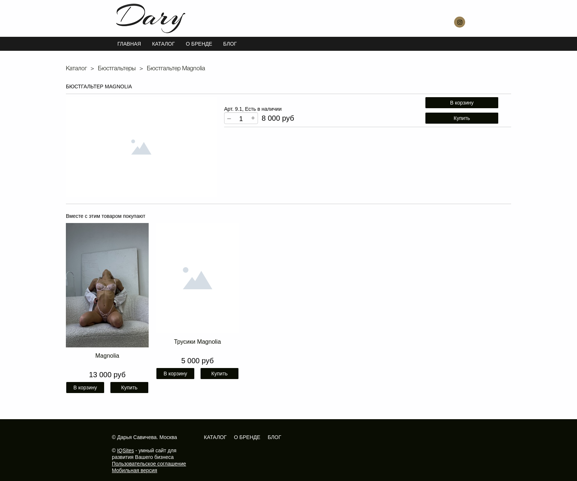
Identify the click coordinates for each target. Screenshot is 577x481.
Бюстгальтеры (117, 68)
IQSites (125, 450)
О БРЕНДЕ (199, 44)
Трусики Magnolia (197, 342)
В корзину (462, 103)
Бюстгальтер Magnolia (176, 68)
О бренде (247, 437)
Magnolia (107, 356)
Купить (462, 118)
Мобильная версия (134, 470)
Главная (129, 44)
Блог (230, 44)
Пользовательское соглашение (149, 464)
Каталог (163, 44)
